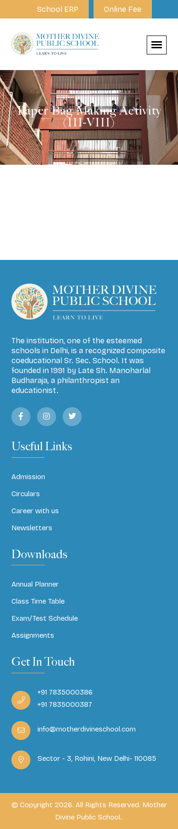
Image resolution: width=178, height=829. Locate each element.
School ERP (57, 9)
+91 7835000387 (64, 704)
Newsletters (31, 528)
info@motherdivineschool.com (86, 729)
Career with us (35, 511)
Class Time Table (38, 601)
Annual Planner (35, 584)
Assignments (32, 635)
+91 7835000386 (65, 692)
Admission (28, 476)
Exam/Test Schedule (44, 618)
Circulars (25, 494)
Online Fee (122, 9)
